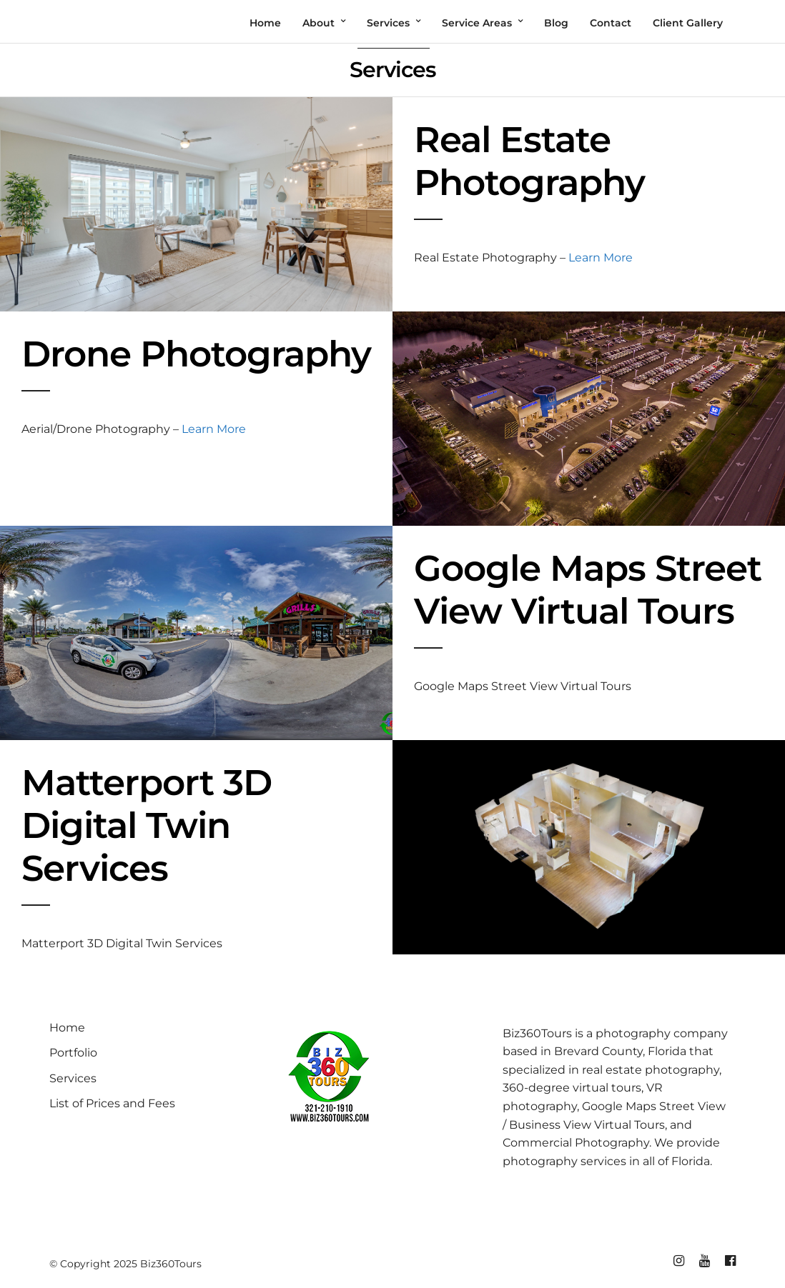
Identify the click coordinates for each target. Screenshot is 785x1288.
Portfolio (73, 1052)
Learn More (600, 257)
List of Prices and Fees (112, 1103)
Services (73, 1078)
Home (67, 1027)
